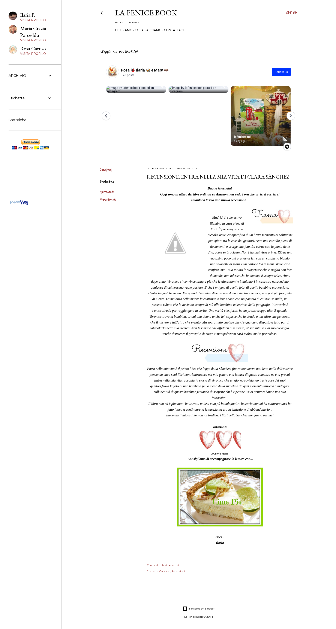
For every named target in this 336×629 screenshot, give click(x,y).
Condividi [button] (106, 170)
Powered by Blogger (198, 608)
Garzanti (107, 192)
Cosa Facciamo (148, 30)
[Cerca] (291, 13)
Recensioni (108, 199)
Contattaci (174, 30)
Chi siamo (123, 30)
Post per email (170, 565)
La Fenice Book (146, 13)
